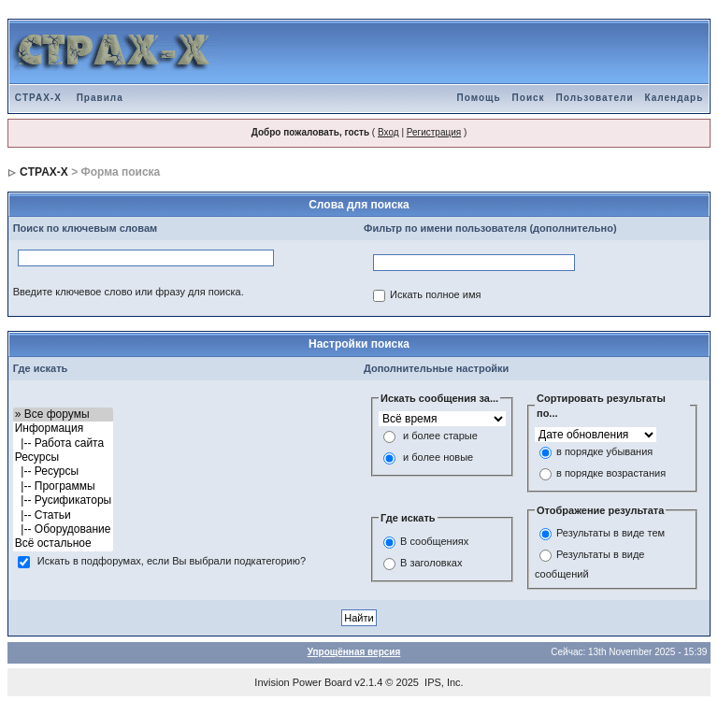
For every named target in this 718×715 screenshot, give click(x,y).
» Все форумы (63, 415)
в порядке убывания (604, 451)
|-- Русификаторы (63, 500)
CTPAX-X (38, 98)
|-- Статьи (63, 515)
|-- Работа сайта (63, 443)
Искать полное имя (435, 295)
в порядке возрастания (611, 473)
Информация (63, 429)
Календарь (674, 98)
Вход (388, 132)
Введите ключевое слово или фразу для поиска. (128, 291)
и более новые (438, 458)
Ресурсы (63, 457)
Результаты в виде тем (610, 533)
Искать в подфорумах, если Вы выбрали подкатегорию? (171, 560)
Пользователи (595, 98)
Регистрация (434, 132)
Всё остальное (63, 543)
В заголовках (431, 562)
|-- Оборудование (63, 529)
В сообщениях (434, 541)
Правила (100, 98)
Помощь (478, 98)
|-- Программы (63, 486)
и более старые (440, 436)
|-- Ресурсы (63, 472)
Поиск (528, 98)
